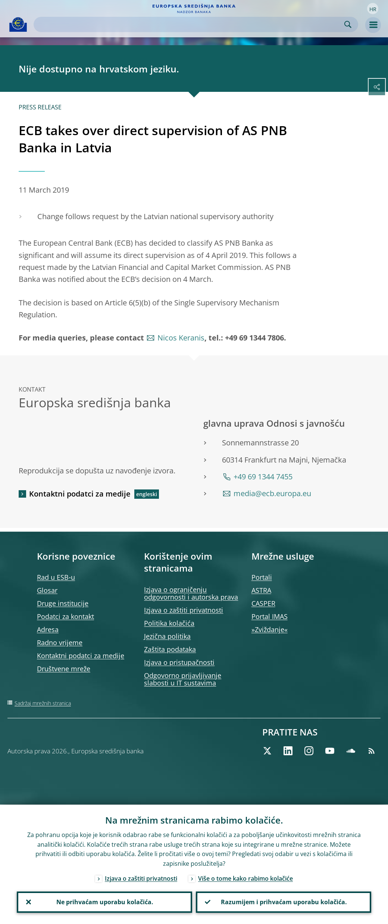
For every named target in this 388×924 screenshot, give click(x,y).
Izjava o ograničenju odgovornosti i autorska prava (191, 593)
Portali (261, 577)
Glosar (47, 590)
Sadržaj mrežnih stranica (43, 703)
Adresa (48, 629)
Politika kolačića (169, 623)
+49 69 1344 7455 (263, 477)
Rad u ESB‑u (56, 577)
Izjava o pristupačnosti (179, 662)
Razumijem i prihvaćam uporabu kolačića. (283, 902)
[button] (372, 8)
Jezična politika (167, 636)
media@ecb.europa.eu (272, 493)
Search (348, 24)
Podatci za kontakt (65, 616)
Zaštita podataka (170, 649)
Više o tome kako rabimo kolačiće (245, 878)
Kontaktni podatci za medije (80, 494)
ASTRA (261, 590)
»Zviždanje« (269, 629)
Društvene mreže (63, 668)
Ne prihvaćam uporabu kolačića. (104, 902)
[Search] (190, 24)
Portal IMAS (269, 616)
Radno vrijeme (59, 642)
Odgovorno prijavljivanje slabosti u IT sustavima (182, 679)
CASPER (263, 603)
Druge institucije (62, 603)
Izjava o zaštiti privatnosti (183, 610)
